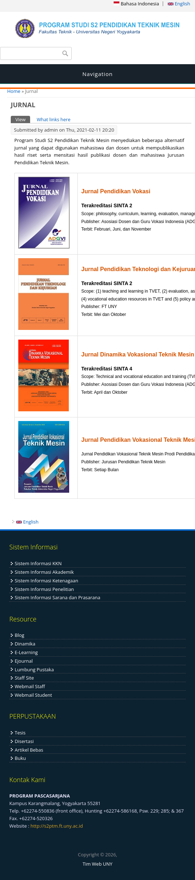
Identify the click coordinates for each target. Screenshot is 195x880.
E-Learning (26, 652)
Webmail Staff (30, 686)
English (179, 3)
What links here (53, 119)
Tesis (20, 732)
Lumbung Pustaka (34, 669)
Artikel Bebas (29, 750)
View (22, 119)
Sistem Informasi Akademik (44, 572)
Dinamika (25, 643)
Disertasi (24, 741)
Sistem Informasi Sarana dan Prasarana (57, 597)
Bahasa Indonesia (136, 3)
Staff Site (24, 678)
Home (13, 91)
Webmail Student (33, 695)
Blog (19, 635)
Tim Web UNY (97, 864)
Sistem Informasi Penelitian (44, 589)
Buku (20, 758)
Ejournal (24, 661)
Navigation (97, 73)
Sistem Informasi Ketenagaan (46, 580)
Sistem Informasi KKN (38, 563)
